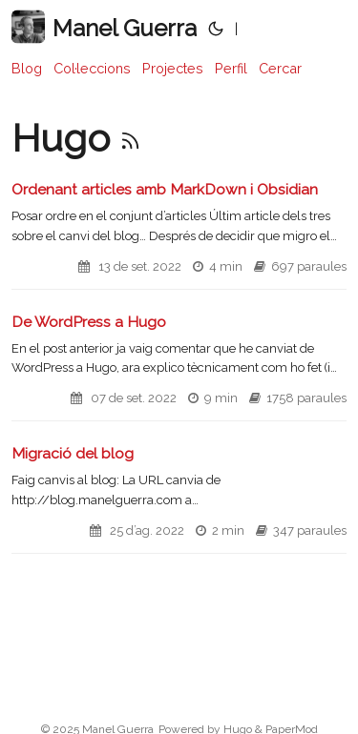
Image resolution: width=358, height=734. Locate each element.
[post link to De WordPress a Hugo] (179, 367)
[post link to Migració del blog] (179, 498)
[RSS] (130, 137)
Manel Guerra (104, 27)
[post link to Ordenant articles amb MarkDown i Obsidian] (179, 234)
